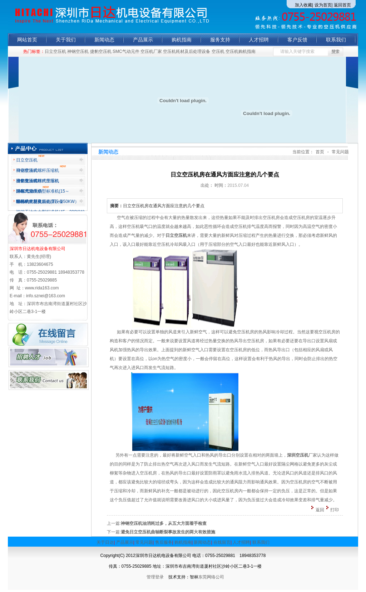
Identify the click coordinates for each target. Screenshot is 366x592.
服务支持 (220, 40)
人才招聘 (259, 40)
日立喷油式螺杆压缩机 (41, 169)
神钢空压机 (78, 51)
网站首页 (27, 40)
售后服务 (163, 542)
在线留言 (222, 542)
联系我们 (336, 40)
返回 (320, 509)
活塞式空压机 (32, 190)
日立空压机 (55, 51)
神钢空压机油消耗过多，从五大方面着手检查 (164, 523)
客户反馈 (297, 40)
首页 (320, 151)
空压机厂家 (151, 51)
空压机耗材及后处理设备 (186, 51)
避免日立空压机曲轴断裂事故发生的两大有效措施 (168, 531)
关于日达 (105, 542)
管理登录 (157, 576)
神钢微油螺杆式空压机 (37, 180)
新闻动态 (104, 40)
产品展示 (143, 40)
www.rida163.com (42, 287)
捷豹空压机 (101, 51)
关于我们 (66, 40)
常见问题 (340, 151)
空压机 (218, 51)
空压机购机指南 (241, 51)
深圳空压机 (297, 455)
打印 (334, 509)
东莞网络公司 (211, 576)
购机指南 (182, 40)
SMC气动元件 (126, 51)
